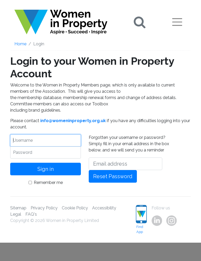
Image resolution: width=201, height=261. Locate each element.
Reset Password (112, 176)
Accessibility (104, 207)
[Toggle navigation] (177, 22)
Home (20, 43)
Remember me (48, 182)
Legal (15, 214)
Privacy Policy (44, 207)
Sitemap (18, 207)
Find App (140, 219)
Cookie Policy (75, 207)
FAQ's (31, 214)
